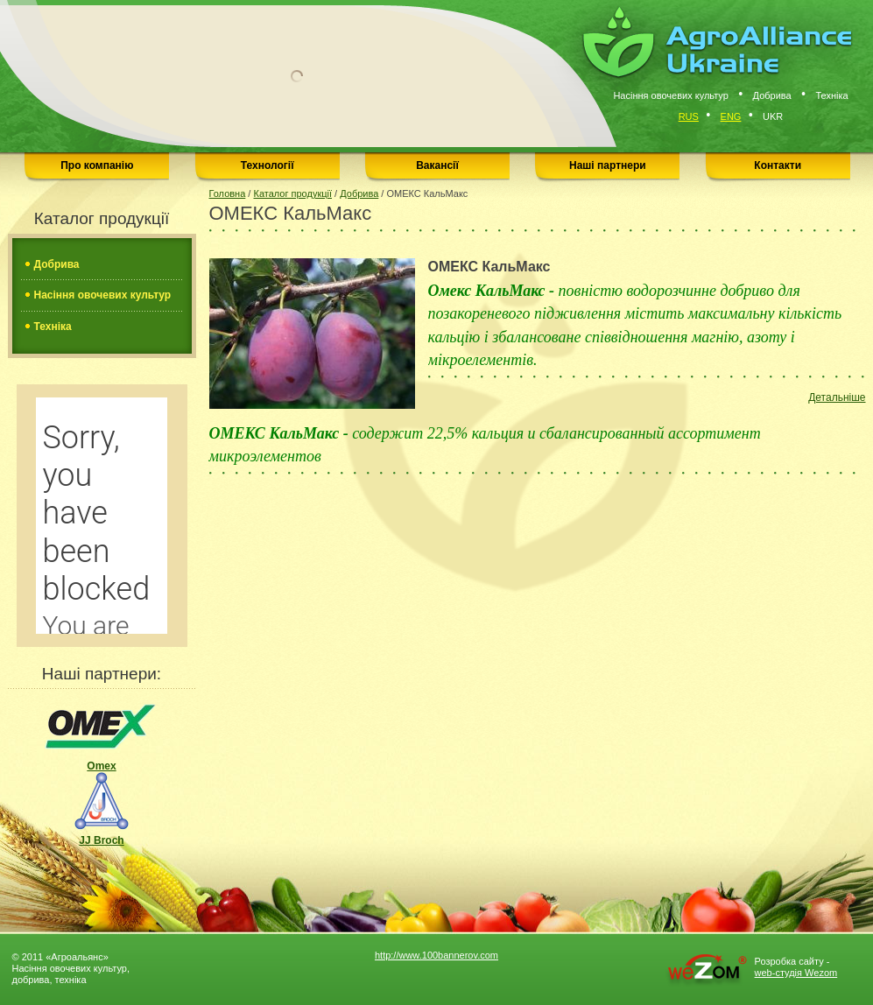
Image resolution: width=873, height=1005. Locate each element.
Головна (227, 193)
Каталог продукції (292, 193)
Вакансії (437, 165)
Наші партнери (607, 165)
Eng (731, 116)
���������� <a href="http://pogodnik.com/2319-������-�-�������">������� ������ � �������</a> (101, 515)
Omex (102, 735)
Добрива (57, 264)
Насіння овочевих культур (103, 295)
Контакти (777, 165)
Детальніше (836, 397)
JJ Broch (102, 809)
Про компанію (96, 165)
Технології (267, 165)
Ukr (773, 116)
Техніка (53, 326)
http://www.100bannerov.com (436, 955)
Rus (689, 116)
